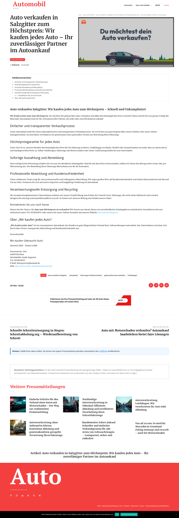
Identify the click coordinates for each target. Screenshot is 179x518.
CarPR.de (103, 354)
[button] (166, 5)
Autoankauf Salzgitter (108, 215)
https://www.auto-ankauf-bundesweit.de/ (33, 268)
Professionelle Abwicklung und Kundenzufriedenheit (33, 92)
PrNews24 (15, 66)
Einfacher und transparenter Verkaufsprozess (31, 84)
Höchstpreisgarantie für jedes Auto (27, 87)
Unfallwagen (132, 278)
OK (117, 514)
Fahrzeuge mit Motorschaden (91, 278)
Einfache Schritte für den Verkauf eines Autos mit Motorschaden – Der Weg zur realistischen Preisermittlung (44, 408)
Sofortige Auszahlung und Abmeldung (28, 90)
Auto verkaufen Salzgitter (57, 278)
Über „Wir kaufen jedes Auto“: (25, 100)
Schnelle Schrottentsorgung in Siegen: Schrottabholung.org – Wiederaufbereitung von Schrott (44, 336)
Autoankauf (73, 278)
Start (80, 15)
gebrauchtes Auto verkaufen (114, 278)
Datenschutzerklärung (128, 514)
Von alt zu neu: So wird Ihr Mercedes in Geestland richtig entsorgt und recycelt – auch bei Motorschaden (150, 431)
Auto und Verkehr (17, 60)
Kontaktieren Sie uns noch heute (30, 98)
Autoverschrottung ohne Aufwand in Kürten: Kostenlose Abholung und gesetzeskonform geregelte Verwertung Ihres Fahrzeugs (45, 431)
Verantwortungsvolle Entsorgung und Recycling (32, 95)
